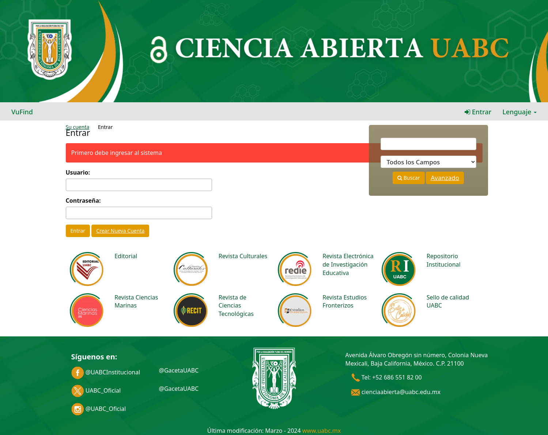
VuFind (22, 111)
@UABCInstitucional (105, 372)
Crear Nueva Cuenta (120, 230)
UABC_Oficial (96, 390)
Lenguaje (519, 111)
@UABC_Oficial (98, 409)
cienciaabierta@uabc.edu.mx (396, 392)
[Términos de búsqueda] (428, 144)
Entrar (478, 111)
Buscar (408, 177)
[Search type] (428, 162)
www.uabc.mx (321, 431)
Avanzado (445, 177)
